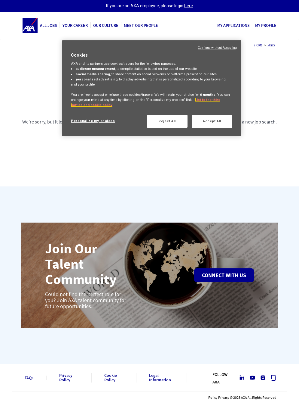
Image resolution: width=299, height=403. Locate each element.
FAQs (29, 378)
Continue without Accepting (217, 48)
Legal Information (160, 378)
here (188, 5)
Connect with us (224, 275)
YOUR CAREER (75, 25)
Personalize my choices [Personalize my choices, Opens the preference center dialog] (93, 121)
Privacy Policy (65, 378)
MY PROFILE (265, 25)
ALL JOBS (48, 25)
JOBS (271, 45)
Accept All (212, 121)
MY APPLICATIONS (233, 25)
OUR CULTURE (105, 25)
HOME (258, 45)
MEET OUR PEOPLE (141, 25)
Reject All (167, 121)
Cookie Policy (110, 378)
